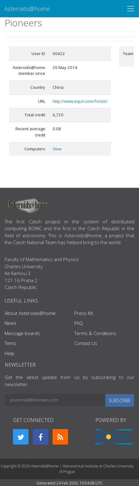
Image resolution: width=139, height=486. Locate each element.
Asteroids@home (27, 8)
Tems (10, 343)
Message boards (22, 333)
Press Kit (83, 313)
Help (9, 353)
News (10, 323)
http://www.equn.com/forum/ (80, 101)
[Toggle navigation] (130, 9)
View (57, 149)
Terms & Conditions (95, 333)
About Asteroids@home (30, 313)
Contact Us (85, 343)
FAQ (78, 323)
